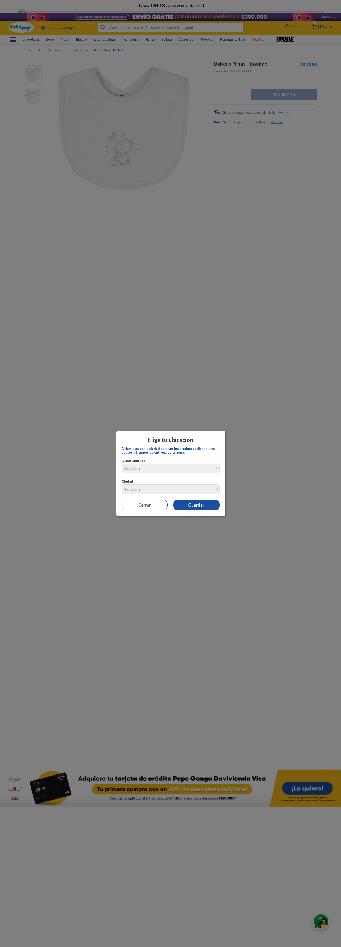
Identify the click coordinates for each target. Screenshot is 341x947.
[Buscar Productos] (103, 20)
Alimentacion (56, 43)
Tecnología (130, 32)
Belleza (167, 32)
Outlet (258, 32)
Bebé (50, 32)
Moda (65, 32)
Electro (81, 32)
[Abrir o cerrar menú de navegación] (13, 32)
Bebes (40, 43)
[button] (264, 102)
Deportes (186, 32)
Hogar (149, 32)
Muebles (206, 32)
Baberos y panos (79, 43)
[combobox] (171, 20)
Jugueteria (31, 32)
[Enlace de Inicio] (28, 43)
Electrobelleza (104, 32)
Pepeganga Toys (233, 32)
